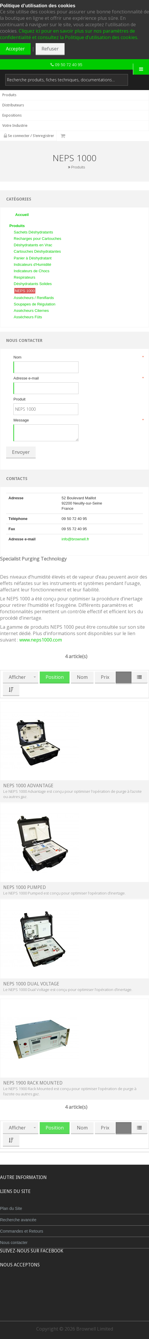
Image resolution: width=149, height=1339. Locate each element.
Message (78, 420)
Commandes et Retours (21, 1231)
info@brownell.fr (75, 539)
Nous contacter (13, 1242)
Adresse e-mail (78, 378)
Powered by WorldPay (74, 1301)
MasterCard (48, 1286)
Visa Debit (101, 1286)
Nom (78, 357)
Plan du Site (11, 1208)
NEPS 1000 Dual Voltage (31, 984)
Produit (19, 399)
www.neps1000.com (40, 640)
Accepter (15, 48)
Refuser (50, 48)
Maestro (82, 1286)
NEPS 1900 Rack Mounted (33, 1083)
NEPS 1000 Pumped (24, 887)
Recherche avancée (18, 1219)
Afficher (17, 677)
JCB (64, 1286)
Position (55, 677)
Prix (105, 677)
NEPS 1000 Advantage (28, 785)
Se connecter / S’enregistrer (29, 135)
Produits (78, 167)
